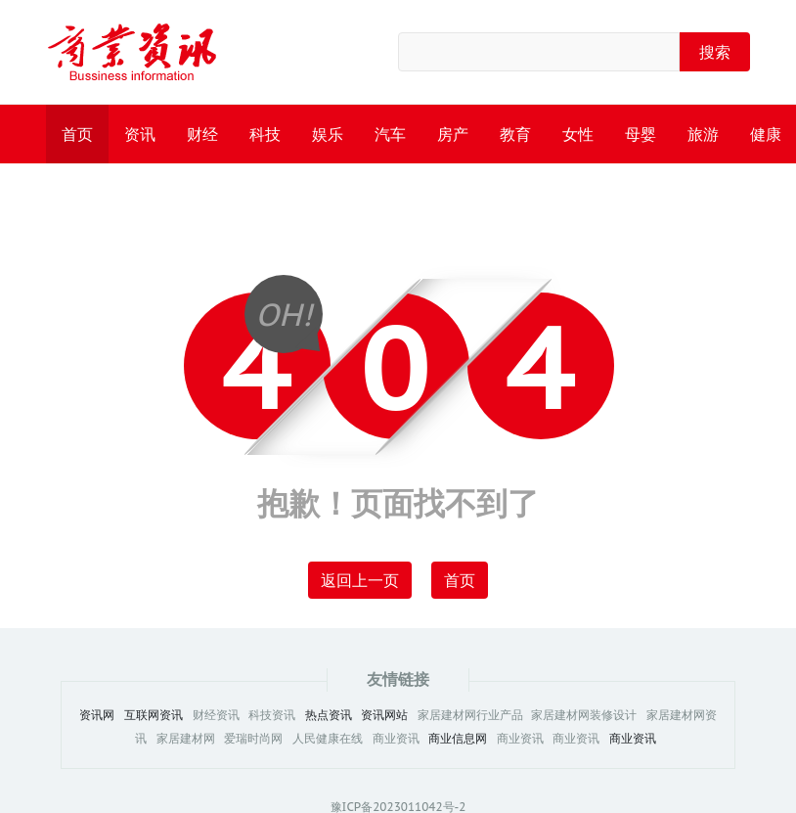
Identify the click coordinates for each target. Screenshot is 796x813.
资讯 (139, 134)
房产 (452, 134)
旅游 (703, 134)
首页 (77, 134)
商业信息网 (457, 738)
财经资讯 (216, 715)
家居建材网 (185, 738)
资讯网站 (384, 715)
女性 (578, 134)
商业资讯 (396, 738)
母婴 (640, 134)
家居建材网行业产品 (472, 715)
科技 (265, 134)
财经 (202, 134)
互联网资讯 (153, 715)
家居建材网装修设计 (584, 715)
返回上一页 (360, 580)
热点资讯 (328, 715)
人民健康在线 (327, 738)
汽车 (390, 134)
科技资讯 (271, 715)
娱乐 (327, 134)
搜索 (714, 52)
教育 (515, 134)
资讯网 (96, 715)
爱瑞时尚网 (253, 738)
